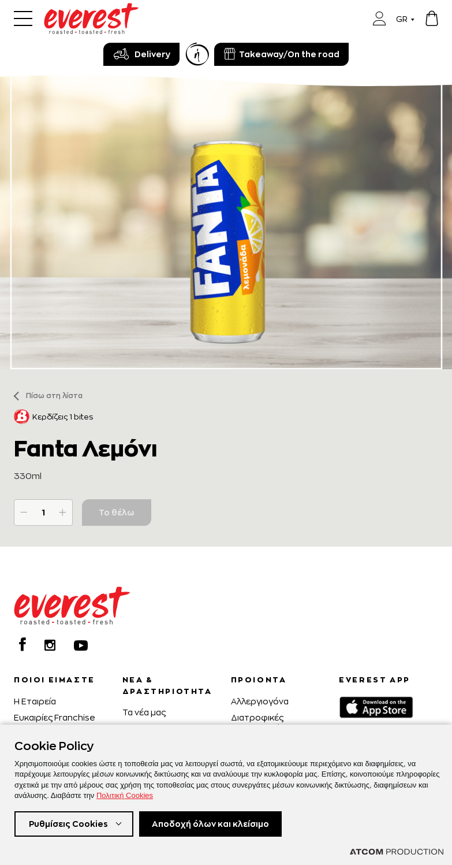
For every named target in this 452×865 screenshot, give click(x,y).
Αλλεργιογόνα (260, 701)
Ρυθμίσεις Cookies (68, 823)
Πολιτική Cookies (124, 795)
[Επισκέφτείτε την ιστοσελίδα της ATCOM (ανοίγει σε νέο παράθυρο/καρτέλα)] (396, 851)
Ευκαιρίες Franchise (54, 717)
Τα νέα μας (144, 712)
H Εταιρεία (35, 701)
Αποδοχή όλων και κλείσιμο (210, 823)
